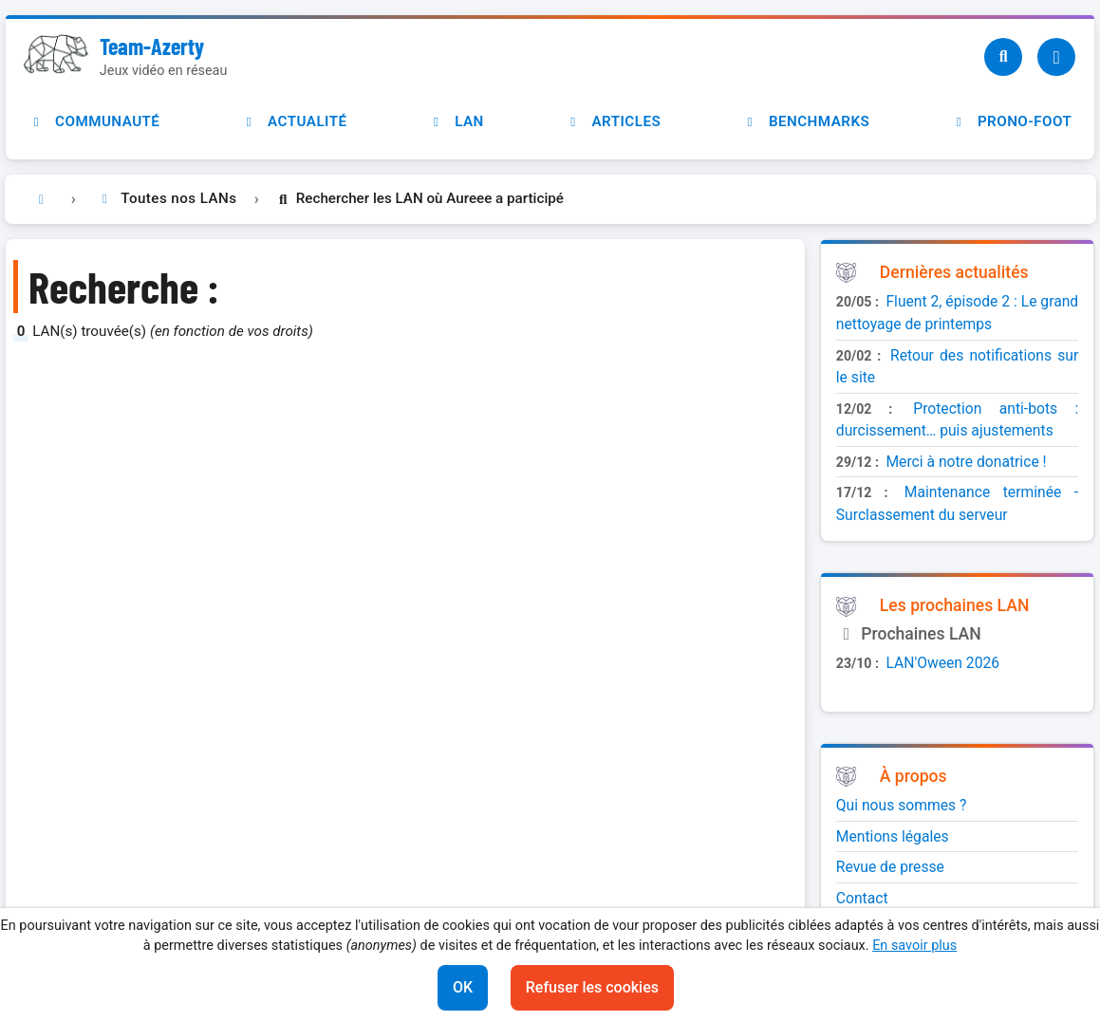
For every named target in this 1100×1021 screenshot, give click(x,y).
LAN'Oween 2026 (942, 663)
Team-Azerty (152, 46)
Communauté (93, 121)
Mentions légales (892, 836)
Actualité (293, 121)
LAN (456, 121)
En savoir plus (914, 945)
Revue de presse (890, 867)
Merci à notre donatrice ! (966, 462)
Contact (862, 898)
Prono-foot (1011, 121)
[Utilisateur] (1056, 57)
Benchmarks (805, 121)
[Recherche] (1003, 57)
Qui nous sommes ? (901, 805)
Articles (613, 121)
